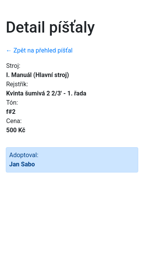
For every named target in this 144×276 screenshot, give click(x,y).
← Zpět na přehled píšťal (39, 50)
